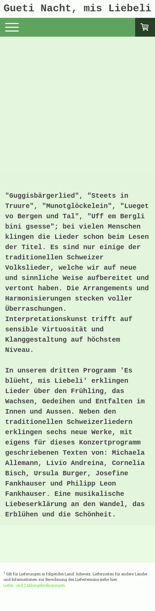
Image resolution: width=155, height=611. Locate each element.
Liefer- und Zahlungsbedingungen (34, 585)
